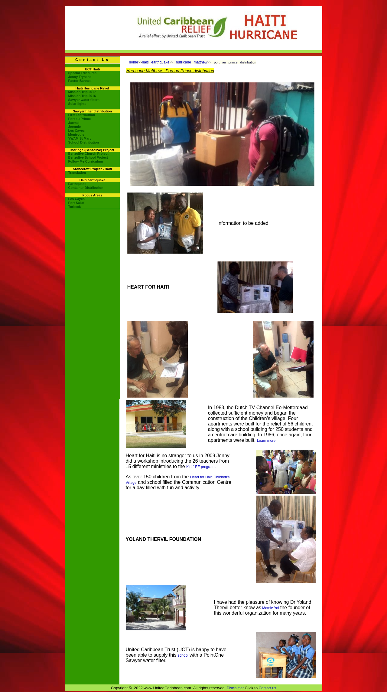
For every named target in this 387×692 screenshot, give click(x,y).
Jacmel (74, 122)
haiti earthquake (156, 62)
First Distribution (81, 115)
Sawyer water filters (83, 100)
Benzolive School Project (88, 157)
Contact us (267, 688)
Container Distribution (85, 187)
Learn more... (267, 440)
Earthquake (77, 184)
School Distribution (83, 142)
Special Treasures (82, 73)
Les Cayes (76, 130)
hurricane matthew (191, 62)
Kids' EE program (200, 467)
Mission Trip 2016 (82, 96)
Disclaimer (235, 688)
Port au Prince (79, 119)
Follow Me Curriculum (85, 161)
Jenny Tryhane (80, 77)
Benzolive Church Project (88, 153)
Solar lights (77, 103)
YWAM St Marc (80, 138)
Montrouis (76, 134)
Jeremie (74, 126)
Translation (77, 172)
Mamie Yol (270, 608)
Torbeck (74, 207)
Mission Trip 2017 (82, 92)
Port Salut (76, 203)
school (183, 655)
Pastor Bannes (80, 80)
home (133, 62)
